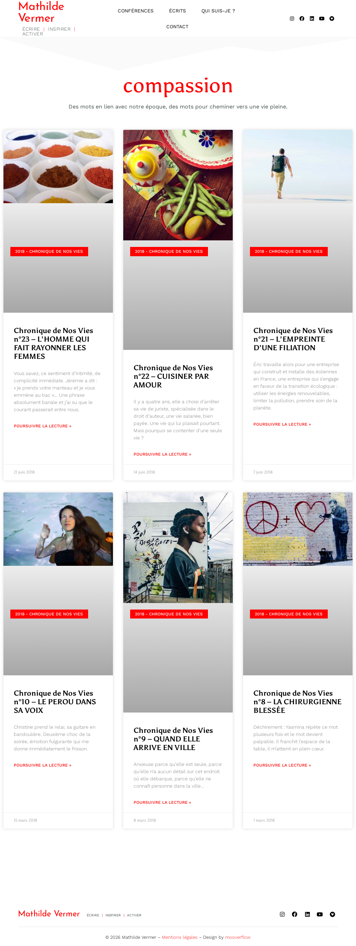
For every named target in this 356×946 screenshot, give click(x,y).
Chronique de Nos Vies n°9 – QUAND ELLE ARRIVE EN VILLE (173, 739)
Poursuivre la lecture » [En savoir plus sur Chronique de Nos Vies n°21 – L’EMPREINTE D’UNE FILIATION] (282, 425)
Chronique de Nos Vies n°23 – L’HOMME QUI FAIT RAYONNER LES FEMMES (53, 344)
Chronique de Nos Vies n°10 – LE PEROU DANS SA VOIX (55, 702)
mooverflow (238, 935)
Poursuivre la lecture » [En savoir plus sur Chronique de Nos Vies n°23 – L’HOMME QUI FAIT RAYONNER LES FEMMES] (42, 426)
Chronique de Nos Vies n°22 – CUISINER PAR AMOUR (173, 377)
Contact (177, 27)
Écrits (177, 11)
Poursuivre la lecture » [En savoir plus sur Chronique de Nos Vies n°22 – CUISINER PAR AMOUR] (162, 455)
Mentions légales (180, 935)
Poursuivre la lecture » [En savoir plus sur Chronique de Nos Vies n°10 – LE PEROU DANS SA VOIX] (42, 765)
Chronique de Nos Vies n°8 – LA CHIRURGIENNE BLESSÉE (297, 702)
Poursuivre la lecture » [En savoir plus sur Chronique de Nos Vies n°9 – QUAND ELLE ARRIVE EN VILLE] (162, 803)
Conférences (136, 11)
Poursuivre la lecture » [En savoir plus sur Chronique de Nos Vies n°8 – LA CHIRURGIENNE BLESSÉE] (282, 765)
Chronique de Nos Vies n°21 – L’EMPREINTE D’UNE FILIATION (293, 340)
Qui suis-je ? (218, 11)
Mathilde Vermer (41, 13)
